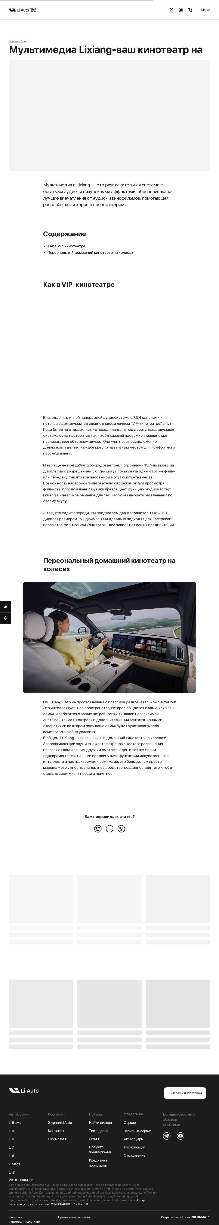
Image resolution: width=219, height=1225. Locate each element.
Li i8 (12, 1172)
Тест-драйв (98, 1131)
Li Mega (15, 1164)
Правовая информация (74, 1217)
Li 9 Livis (15, 1122)
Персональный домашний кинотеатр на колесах (90, 252)
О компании (57, 1139)
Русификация (134, 1147)
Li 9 (11, 1131)
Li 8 (11, 1139)
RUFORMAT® (200, 1217)
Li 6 (11, 1156)
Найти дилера (100, 1122)
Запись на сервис (138, 1131)
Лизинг (94, 1139)
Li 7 (11, 1147)
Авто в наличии (21, 1180)
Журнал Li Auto (60, 1122)
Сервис (130, 1122)
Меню (205, 10)
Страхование (134, 1155)
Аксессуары (133, 1139)
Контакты (56, 1131)
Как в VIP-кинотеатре (66, 246)
